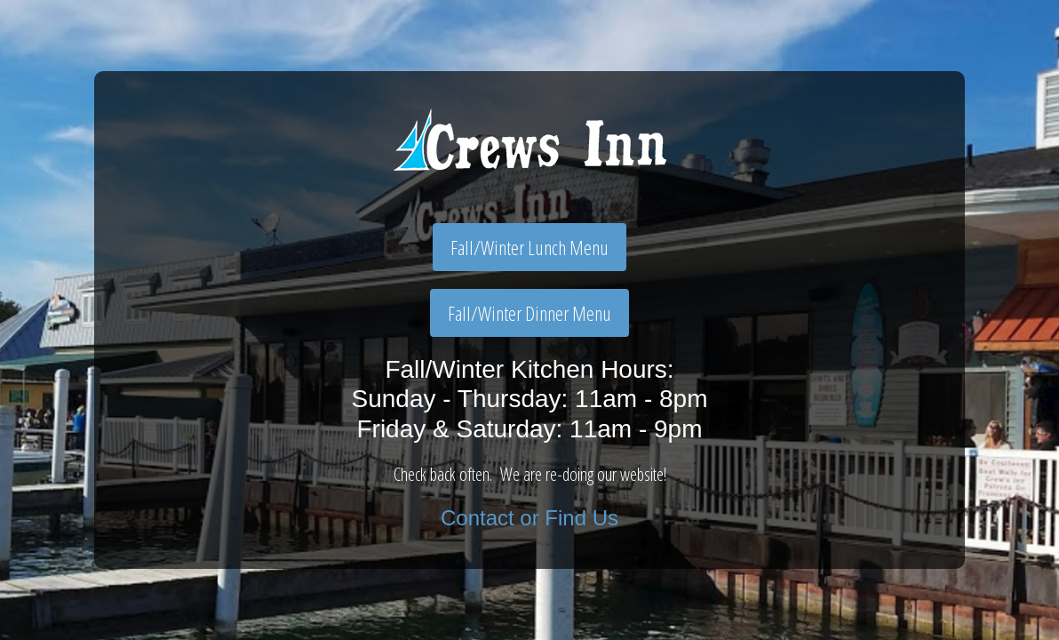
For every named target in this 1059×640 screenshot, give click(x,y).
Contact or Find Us (529, 518)
